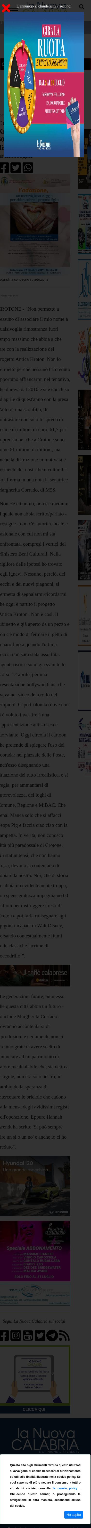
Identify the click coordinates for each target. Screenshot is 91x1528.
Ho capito (73, 1515)
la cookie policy (66, 1488)
